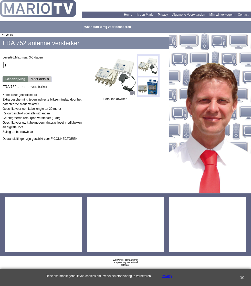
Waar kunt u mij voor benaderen (107, 27)
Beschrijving (15, 79)
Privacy (163, 14)
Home (128, 14)
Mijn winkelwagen (222, 14)
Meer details (40, 79)
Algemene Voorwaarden (188, 14)
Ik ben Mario (145, 14)
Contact (243, 14)
